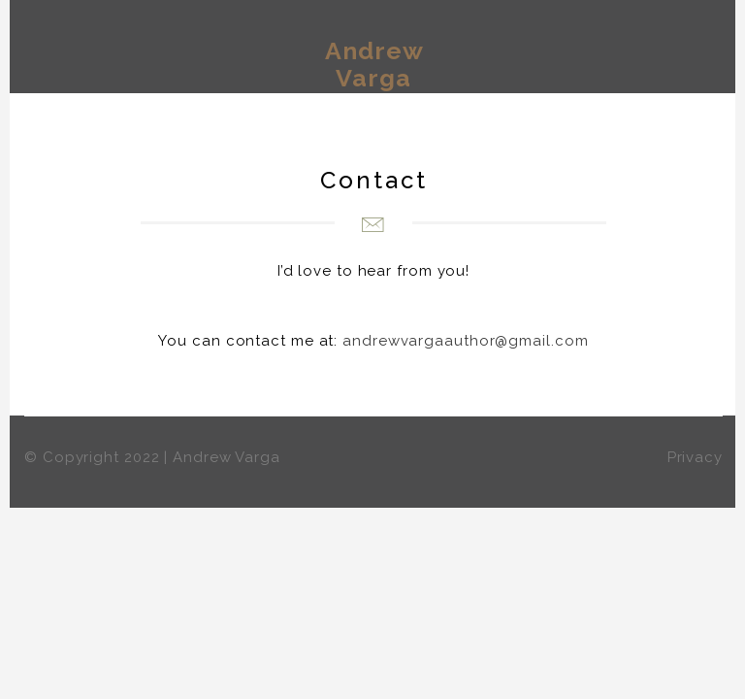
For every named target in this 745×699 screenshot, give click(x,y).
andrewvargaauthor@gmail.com (465, 341)
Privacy (695, 457)
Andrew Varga (374, 64)
